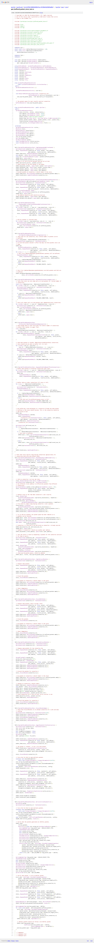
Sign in (91, 2)
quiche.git (19, 7)
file (41, 12)
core (66, 7)
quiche (13, 7)
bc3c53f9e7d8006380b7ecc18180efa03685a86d (38, 7)
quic (62, 7)
